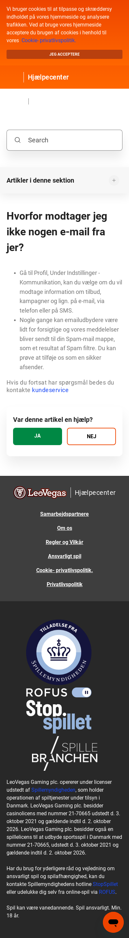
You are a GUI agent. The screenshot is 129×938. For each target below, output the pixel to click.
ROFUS (107, 892)
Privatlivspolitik (65, 584)
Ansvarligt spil (64, 556)
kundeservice (50, 390)
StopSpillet (105, 884)
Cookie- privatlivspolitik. (49, 40)
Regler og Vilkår (64, 542)
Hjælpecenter (48, 77)
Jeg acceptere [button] (64, 54)
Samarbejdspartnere (64, 514)
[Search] (65, 140)
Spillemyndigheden (53, 790)
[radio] (37, 436)
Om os (64, 528)
